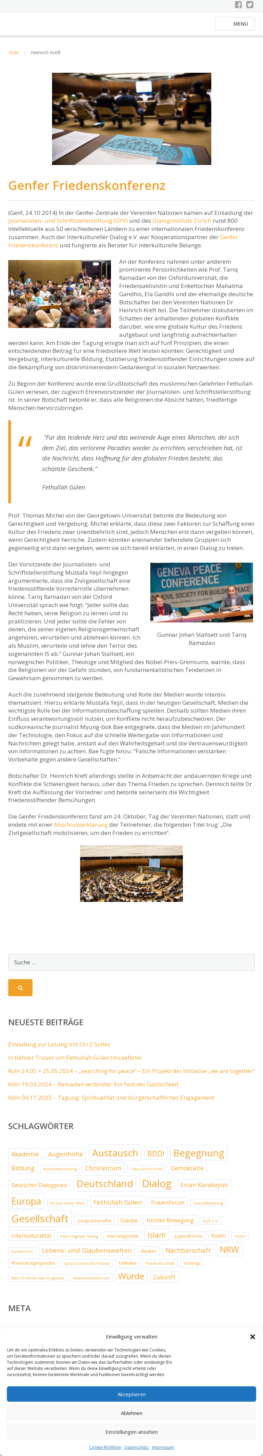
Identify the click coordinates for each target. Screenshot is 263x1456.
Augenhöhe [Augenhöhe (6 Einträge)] (65, 1157)
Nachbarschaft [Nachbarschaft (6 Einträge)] (188, 1254)
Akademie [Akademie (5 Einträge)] (25, 1158)
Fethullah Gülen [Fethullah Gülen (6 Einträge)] (117, 1205)
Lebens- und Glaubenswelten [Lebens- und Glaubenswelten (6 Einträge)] (87, 1254)
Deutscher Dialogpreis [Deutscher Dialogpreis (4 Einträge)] (39, 1189)
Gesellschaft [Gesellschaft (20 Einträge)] (39, 1222)
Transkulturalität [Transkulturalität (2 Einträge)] (160, 1267)
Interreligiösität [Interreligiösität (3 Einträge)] (122, 1240)
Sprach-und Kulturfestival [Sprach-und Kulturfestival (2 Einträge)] (87, 1267)
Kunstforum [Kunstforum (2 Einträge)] (22, 1255)
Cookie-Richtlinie (105, 1447)
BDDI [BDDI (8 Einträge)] (155, 1157)
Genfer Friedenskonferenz (86, 189)
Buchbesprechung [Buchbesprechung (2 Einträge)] (59, 1172)
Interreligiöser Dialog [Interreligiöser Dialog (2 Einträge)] (79, 1240)
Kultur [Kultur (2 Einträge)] (240, 1240)
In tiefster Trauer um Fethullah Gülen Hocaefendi (75, 1062)
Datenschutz (137, 1447)
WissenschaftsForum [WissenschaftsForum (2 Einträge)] (91, 1281)
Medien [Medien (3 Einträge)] (148, 1255)
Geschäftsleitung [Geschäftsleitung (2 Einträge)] (208, 1207)
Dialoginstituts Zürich (181, 225)
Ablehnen (131, 1413)
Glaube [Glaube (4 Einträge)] (129, 1224)
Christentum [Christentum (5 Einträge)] (103, 1172)
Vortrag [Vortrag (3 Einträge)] (191, 1267)
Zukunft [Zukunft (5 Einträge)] (164, 1281)
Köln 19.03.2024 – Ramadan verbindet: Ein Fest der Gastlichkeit (93, 1088)
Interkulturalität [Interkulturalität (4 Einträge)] (31, 1239)
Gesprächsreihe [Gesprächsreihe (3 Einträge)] (94, 1224)
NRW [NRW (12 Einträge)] (229, 1253)
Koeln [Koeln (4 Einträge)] (218, 1239)
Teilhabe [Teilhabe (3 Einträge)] (127, 1267)
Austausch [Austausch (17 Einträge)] (115, 1156)
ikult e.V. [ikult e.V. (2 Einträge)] (210, 1224)
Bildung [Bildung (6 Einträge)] (23, 1171)
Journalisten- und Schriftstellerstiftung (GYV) (68, 225)
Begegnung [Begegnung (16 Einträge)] (198, 1156)
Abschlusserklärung (81, 828)
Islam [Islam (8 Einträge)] (156, 1239)
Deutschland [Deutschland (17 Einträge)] (104, 1187)
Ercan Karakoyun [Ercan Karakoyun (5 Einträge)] (204, 1189)
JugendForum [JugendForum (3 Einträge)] (188, 1240)
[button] (252, 1336)
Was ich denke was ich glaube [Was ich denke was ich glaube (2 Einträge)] (37, 1281)
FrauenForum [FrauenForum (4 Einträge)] (168, 1206)
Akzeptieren (131, 1394)
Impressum (163, 1447)
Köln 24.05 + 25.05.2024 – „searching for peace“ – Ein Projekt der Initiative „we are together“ (131, 1075)
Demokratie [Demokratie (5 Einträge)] (187, 1172)
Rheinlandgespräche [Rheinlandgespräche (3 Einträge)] (33, 1267)
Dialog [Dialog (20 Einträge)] (157, 1187)
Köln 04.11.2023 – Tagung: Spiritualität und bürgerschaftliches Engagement (111, 1101)
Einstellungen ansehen (131, 1431)
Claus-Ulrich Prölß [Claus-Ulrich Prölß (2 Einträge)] (146, 1172)
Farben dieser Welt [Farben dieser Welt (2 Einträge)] (67, 1207)
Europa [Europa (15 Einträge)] (26, 1205)
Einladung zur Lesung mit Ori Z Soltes (59, 1048)
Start (13, 56)
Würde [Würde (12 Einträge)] (131, 1280)
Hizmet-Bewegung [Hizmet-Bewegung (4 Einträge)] (170, 1224)
